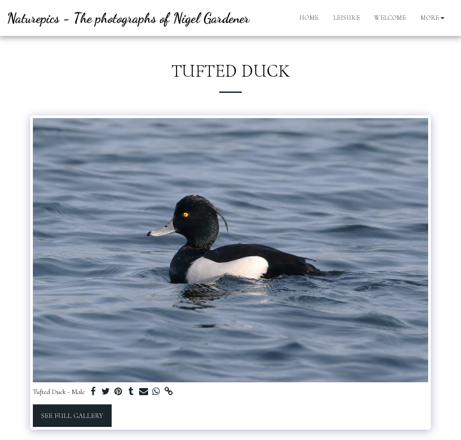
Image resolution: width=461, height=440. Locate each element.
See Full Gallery (72, 415)
